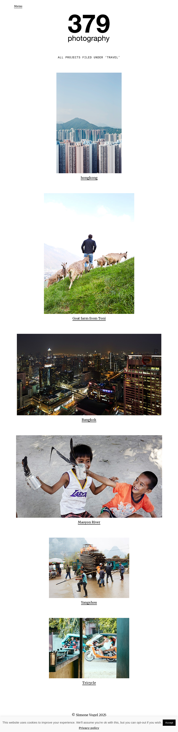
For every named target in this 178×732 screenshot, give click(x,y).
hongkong (89, 178)
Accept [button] (169, 722)
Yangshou (89, 602)
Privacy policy (89, 728)
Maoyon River (89, 522)
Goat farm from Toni (89, 318)
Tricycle (89, 683)
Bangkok (89, 420)
